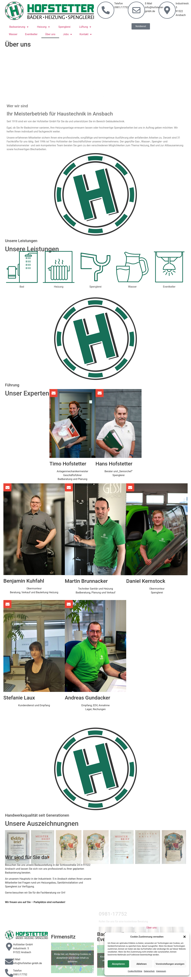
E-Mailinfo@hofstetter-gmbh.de (154, 7)
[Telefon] (9, 973)
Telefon (17, 970)
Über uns (50, 34)
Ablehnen (141, 963)
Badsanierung (18, 27)
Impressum (161, 971)
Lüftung (85, 27)
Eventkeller (31, 34)
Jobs (67, 34)
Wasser (13, 34)
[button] (184, 936)
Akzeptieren (118, 963)
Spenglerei (64, 26)
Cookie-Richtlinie (135, 971)
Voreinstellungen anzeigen (170, 963)
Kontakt (86, 34)
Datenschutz (149, 971)
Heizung (43, 27)
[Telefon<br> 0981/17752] (105, 10)
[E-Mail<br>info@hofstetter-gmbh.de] (136, 10)
